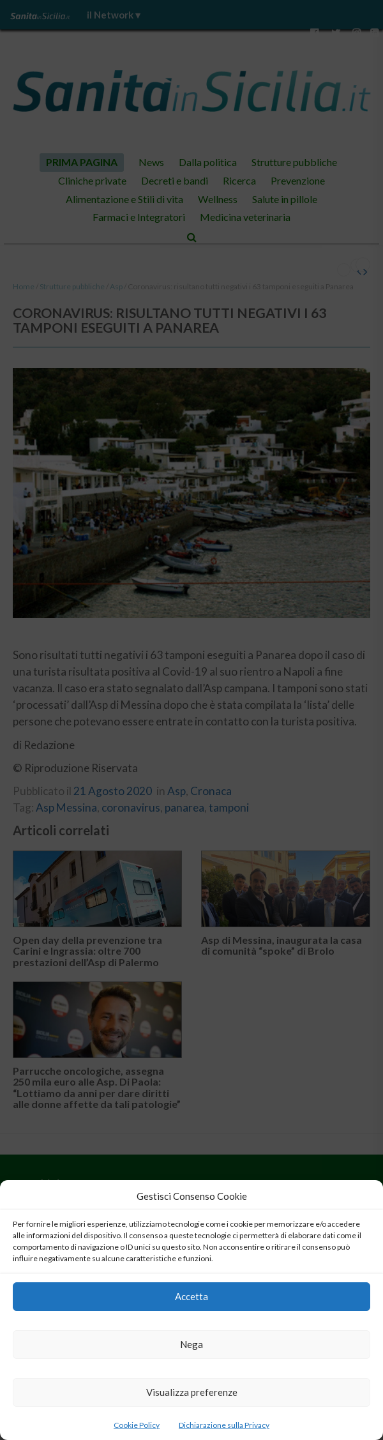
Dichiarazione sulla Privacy (224, 1425)
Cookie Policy (137, 1425)
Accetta (191, 1296)
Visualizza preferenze (191, 1392)
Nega (191, 1344)
